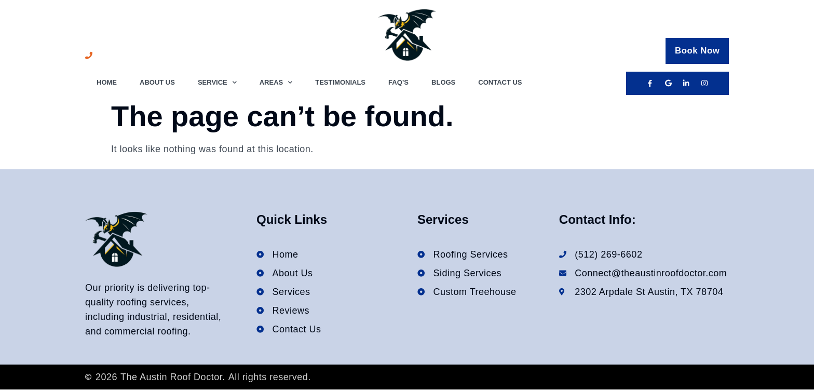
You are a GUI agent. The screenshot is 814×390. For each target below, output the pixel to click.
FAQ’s (398, 82)
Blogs (443, 82)
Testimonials (340, 82)
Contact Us (500, 82)
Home (107, 82)
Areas (276, 82)
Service (217, 82)
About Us (157, 82)
